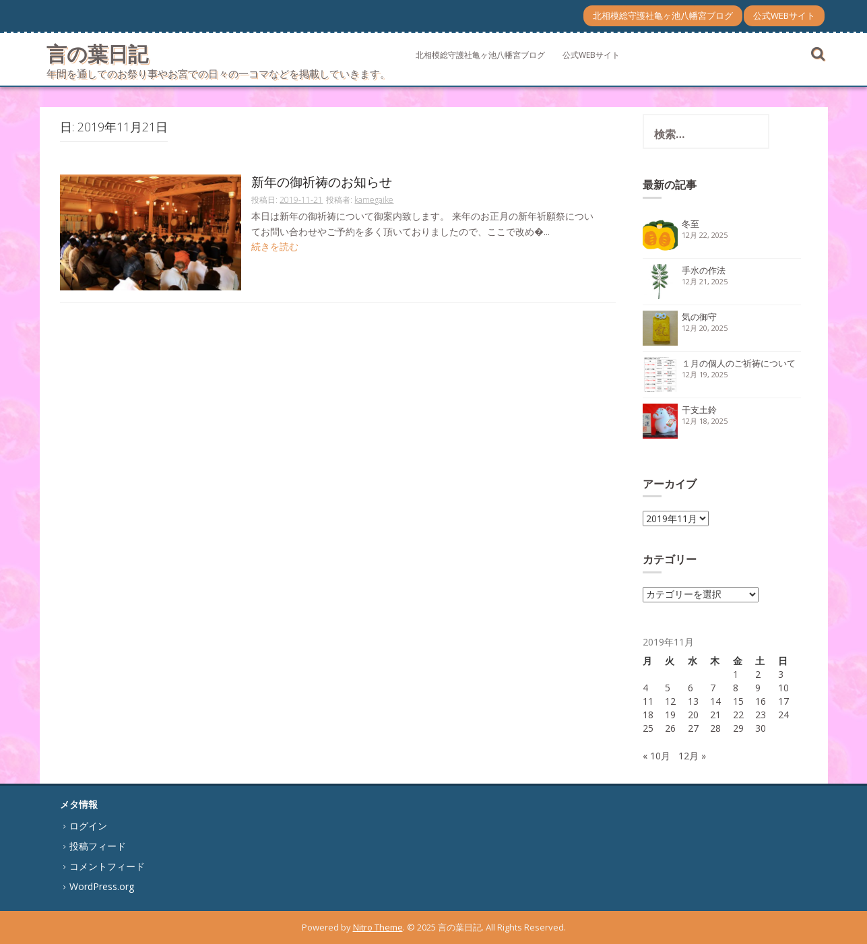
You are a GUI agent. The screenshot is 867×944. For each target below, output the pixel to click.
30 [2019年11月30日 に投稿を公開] (760, 728)
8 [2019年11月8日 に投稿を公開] (735, 687)
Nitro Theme (378, 927)
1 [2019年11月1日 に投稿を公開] (735, 674)
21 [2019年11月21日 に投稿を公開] (715, 714)
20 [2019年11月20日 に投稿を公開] (693, 714)
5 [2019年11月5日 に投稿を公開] (667, 687)
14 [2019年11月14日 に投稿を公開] (715, 701)
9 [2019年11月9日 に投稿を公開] (758, 687)
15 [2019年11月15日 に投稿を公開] (738, 701)
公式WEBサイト (784, 15)
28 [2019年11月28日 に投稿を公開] (715, 728)
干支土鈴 (699, 410)
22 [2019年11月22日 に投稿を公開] (738, 714)
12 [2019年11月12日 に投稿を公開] (670, 701)
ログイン (88, 825)
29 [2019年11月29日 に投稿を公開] (738, 728)
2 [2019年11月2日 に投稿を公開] (758, 674)
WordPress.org (101, 886)
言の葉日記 (97, 53)
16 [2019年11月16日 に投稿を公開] (760, 701)
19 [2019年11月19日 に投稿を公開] (670, 714)
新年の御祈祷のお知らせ (321, 183)
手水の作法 (704, 270)
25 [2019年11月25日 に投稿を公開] (648, 728)
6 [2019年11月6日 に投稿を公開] (690, 687)
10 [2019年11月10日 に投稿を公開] (783, 687)
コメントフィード (107, 866)
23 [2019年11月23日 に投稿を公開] (760, 714)
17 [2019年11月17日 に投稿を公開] (783, 701)
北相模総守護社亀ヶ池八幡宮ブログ (663, 15)
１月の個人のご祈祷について (739, 363)
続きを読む (274, 246)
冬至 (690, 224)
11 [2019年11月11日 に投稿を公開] (648, 701)
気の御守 (699, 317)
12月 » (692, 755)
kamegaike (373, 200)
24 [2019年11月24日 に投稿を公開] (783, 714)
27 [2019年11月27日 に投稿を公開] (693, 728)
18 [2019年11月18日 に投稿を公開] (648, 714)
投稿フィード (97, 846)
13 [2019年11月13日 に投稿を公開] (693, 701)
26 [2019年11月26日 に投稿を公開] (670, 728)
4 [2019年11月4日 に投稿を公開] (645, 687)
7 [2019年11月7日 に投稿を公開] (712, 687)
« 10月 (656, 755)
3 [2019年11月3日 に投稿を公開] (780, 674)
